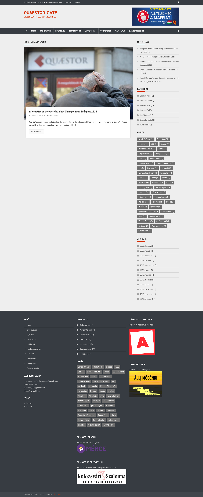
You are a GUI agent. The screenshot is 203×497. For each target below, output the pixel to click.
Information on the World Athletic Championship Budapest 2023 (63, 111)
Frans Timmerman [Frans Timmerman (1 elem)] (165, 163)
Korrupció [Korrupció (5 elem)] (166, 168)
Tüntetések (105, 31)
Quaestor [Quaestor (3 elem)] (155, 207)
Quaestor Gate (54, 115)
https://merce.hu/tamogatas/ (88, 442)
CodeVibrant (56, 494)
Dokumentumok (34, 349)
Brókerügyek (46, 31)
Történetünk (75, 31)
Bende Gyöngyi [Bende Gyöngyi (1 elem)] (146, 139)
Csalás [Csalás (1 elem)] (165, 144)
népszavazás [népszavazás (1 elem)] (158, 192)
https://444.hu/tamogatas (139, 370)
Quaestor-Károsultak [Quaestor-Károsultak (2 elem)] (148, 212)
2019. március (146, 275)
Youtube (77, 2)
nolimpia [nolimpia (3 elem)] (143, 192)
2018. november (146, 294)
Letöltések (90, 31)
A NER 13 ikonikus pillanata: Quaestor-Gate (157, 57)
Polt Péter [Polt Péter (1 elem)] (157, 202)
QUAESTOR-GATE (40, 12)
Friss (33, 31)
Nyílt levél (60, 31)
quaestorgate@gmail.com (53, 2)
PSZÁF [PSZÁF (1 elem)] (143, 207)
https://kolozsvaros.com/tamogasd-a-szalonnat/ (96, 468)
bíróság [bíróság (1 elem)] (143, 144)
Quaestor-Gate (146, 120)
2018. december (146, 289)
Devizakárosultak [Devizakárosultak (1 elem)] (147, 149)
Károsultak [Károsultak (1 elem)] (166, 173)
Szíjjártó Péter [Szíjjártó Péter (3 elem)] (156, 216)
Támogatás (120, 31)
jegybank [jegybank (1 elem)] (152, 168)
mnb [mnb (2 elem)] (169, 182)
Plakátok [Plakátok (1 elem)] (143, 202)
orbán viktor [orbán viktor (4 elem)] (145, 197)
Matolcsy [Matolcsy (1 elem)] (144, 182)
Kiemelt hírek (145, 105)
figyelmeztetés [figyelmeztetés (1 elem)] (146, 163)
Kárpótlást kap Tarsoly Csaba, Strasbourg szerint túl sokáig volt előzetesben (159, 80)
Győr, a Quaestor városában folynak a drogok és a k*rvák (159, 71)
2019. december (146, 256)
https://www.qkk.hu (31, 391)
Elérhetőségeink (136, 31)
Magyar (29, 403)
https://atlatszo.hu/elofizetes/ (141, 325)
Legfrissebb (145, 115)
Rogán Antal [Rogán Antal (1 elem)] (167, 212)
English (29, 406)
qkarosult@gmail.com (33, 384)
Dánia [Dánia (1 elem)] (162, 149)
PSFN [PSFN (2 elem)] (169, 202)
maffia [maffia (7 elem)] (166, 178)
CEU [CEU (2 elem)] (154, 144)
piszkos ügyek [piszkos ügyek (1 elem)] (161, 197)
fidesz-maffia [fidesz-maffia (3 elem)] (156, 158)
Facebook (68, 2)
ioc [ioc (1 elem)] (141, 168)
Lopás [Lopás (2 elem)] (154, 178)
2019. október (145, 260)
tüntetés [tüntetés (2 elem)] (143, 226)
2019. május (145, 270)
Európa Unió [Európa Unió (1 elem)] (162, 154)
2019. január (145, 285)
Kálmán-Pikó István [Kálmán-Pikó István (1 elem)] (148, 173)
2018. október (145, 299)
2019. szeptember (147, 265)
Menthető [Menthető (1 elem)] (157, 182)
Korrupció (144, 110)
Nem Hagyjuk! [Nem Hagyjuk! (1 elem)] (163, 187)
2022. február (145, 246)
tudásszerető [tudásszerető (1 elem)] (163, 221)
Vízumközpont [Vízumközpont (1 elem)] (159, 226)
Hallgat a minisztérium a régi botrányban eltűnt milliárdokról (159, 50)
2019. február (145, 280)
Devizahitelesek (146, 101)
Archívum (36, 132)
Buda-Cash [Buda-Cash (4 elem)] (162, 139)
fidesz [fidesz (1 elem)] (142, 158)
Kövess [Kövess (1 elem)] (143, 178)
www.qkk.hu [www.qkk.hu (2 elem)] (145, 231)
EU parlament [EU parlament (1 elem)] (145, 154)
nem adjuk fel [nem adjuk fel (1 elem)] (145, 187)
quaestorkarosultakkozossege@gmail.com (41, 381)
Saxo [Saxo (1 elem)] (142, 216)
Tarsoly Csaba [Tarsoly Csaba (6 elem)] (146, 221)
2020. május (145, 251)
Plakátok (31, 354)
